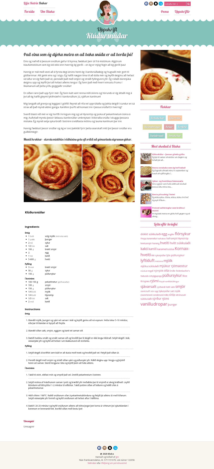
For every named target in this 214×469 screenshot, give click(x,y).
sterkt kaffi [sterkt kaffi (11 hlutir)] (145, 291)
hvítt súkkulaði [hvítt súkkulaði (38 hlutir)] (180, 243)
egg (47, 252)
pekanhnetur (51, 281)
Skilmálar (92, 463)
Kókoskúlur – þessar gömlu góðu (168, 154)
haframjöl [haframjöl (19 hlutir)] (171, 238)
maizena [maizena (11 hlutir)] (159, 261)
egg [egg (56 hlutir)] (164, 234)
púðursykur (50, 273)
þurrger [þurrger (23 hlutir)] (172, 304)
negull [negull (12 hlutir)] (150, 270)
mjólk (47, 291)
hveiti (47, 259)
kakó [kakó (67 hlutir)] (144, 248)
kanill (47, 255)
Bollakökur (157, 118)
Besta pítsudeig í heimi (163, 194)
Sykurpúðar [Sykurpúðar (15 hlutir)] (164, 291)
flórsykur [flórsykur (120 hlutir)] (183, 233)
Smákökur (175, 135)
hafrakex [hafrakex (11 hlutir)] (162, 238)
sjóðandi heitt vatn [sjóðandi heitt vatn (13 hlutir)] (166, 287)
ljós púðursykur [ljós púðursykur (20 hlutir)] (175, 255)
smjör (48, 285)
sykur (47, 242)
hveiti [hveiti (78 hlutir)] (164, 242)
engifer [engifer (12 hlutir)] (171, 234)
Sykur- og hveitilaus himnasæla (167, 181)
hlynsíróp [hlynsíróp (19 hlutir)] (183, 238)
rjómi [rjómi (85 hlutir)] (154, 280)
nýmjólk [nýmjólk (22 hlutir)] (158, 270)
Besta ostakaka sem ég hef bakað (169, 167)
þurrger (48, 239)
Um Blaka (47, 11)
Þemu (165, 11)
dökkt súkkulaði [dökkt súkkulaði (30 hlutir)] (151, 234)
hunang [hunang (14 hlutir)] (156, 243)
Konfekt (182, 127)
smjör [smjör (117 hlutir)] (180, 286)
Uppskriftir (182, 11)
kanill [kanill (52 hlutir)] (152, 249)
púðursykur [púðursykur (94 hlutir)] (172, 275)
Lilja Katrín (30, 3)
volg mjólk (50, 236)
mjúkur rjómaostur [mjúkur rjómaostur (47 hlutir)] (173, 266)
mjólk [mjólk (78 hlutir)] (168, 260)
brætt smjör (50, 249)
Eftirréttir (175, 118)
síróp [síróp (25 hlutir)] (172, 294)
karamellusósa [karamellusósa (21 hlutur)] (165, 249)
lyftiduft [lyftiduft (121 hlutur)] (148, 260)
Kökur (169, 127)
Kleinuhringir (152, 127)
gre (117, 456)
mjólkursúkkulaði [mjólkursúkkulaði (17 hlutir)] (150, 266)
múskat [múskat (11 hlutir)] (144, 271)
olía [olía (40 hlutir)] (166, 270)
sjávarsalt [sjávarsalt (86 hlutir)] (148, 286)
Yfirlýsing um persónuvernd (114, 463)
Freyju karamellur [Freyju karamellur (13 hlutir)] (149, 238)
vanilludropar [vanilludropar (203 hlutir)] (154, 304)
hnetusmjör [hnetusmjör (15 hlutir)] (146, 243)
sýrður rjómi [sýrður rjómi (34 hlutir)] (160, 299)
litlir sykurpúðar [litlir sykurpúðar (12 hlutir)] (158, 255)
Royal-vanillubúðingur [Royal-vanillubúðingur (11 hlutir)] (169, 281)
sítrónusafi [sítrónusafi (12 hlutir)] (181, 295)
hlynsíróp (49, 295)
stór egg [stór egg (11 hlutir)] (154, 291)
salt (46, 246)
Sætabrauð (157, 135)
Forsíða (29, 11)
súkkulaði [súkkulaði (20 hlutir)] (146, 298)
